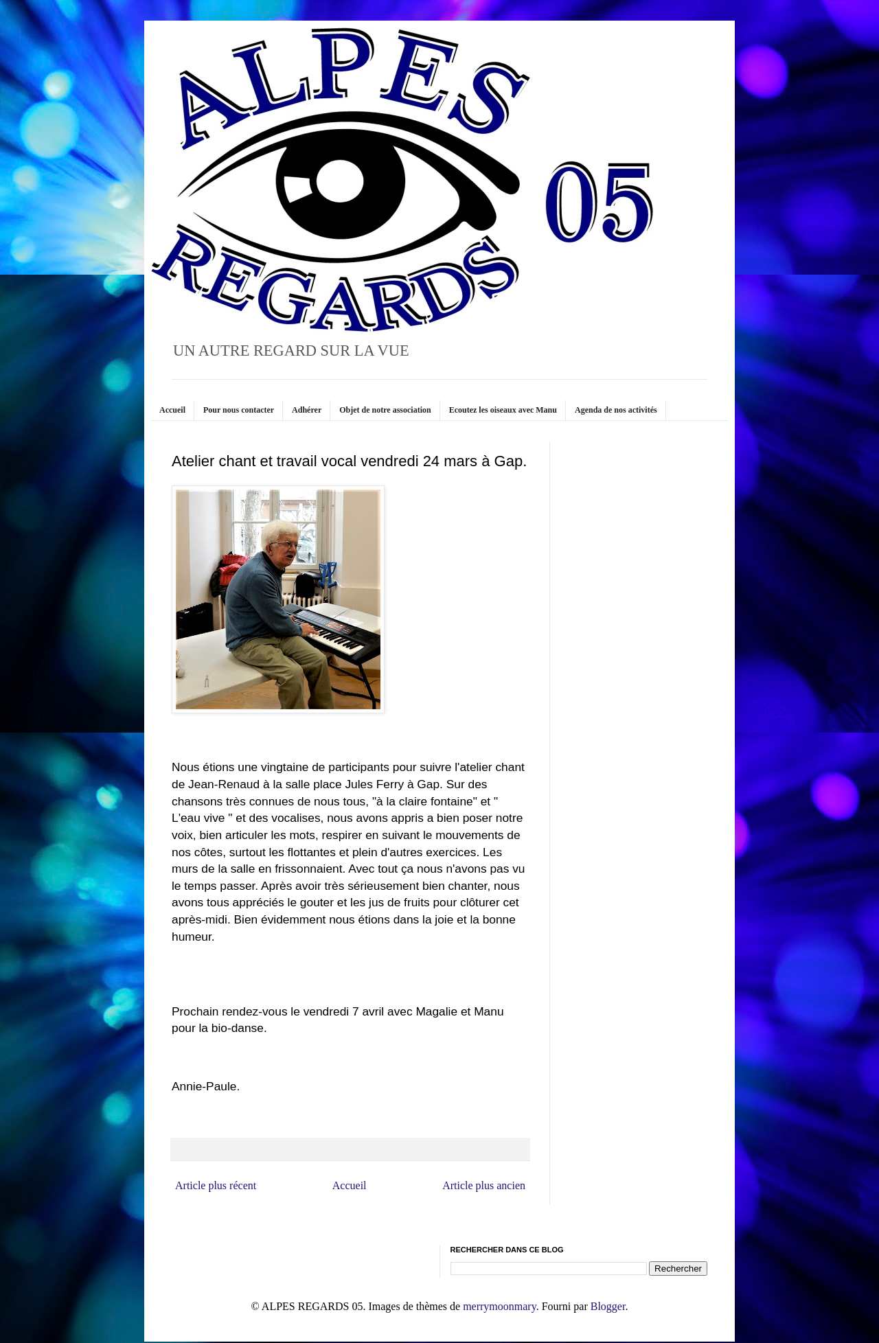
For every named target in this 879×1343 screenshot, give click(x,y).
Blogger (608, 1306)
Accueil (172, 410)
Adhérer (306, 410)
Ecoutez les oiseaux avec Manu (503, 410)
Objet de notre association (385, 410)
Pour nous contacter (238, 410)
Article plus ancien (483, 1185)
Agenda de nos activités (616, 410)
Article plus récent (215, 1185)
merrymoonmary (499, 1306)
